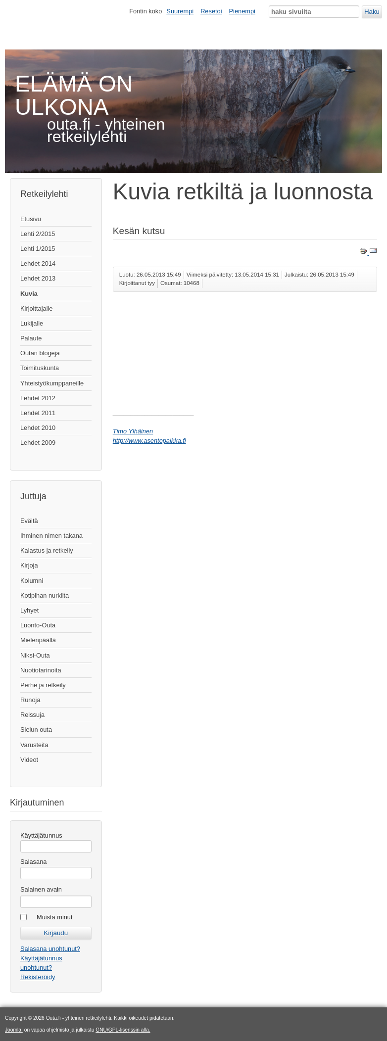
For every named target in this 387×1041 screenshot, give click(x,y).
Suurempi (180, 11)
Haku (372, 11)
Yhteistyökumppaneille (52, 383)
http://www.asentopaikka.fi (149, 440)
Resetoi (211, 11)
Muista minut (55, 917)
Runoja (30, 700)
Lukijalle (31, 323)
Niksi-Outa (35, 655)
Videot (29, 759)
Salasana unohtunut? (50, 948)
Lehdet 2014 (37, 263)
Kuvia (29, 293)
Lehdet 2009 (37, 442)
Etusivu (30, 219)
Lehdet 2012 (37, 398)
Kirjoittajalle (36, 308)
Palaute (31, 338)
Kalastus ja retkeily (46, 550)
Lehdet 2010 (37, 427)
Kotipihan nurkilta (44, 595)
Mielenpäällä (38, 640)
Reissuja (32, 714)
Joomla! (14, 1030)
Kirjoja (29, 565)
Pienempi (242, 11)
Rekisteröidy (37, 977)
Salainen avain (41, 889)
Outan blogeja (40, 353)
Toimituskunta (39, 368)
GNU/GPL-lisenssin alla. (123, 1030)
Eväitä (29, 520)
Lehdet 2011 (37, 413)
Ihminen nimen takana (51, 535)
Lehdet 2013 (37, 278)
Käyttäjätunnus (41, 835)
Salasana (33, 861)
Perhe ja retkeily (43, 685)
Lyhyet (29, 610)
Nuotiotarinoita (40, 670)
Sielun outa (36, 729)
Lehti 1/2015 (37, 248)
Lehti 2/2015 (37, 233)
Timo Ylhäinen (133, 431)
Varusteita (34, 745)
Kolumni (31, 580)
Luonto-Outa (37, 625)
